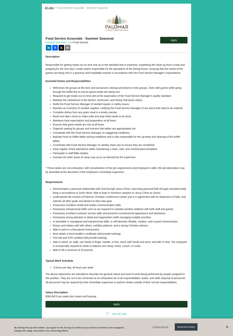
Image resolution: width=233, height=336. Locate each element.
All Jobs (49, 7)
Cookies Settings (160, 327)
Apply (174, 40)
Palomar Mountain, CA (58, 42)
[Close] (227, 327)
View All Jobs (119, 313)
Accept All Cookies (186, 327)
